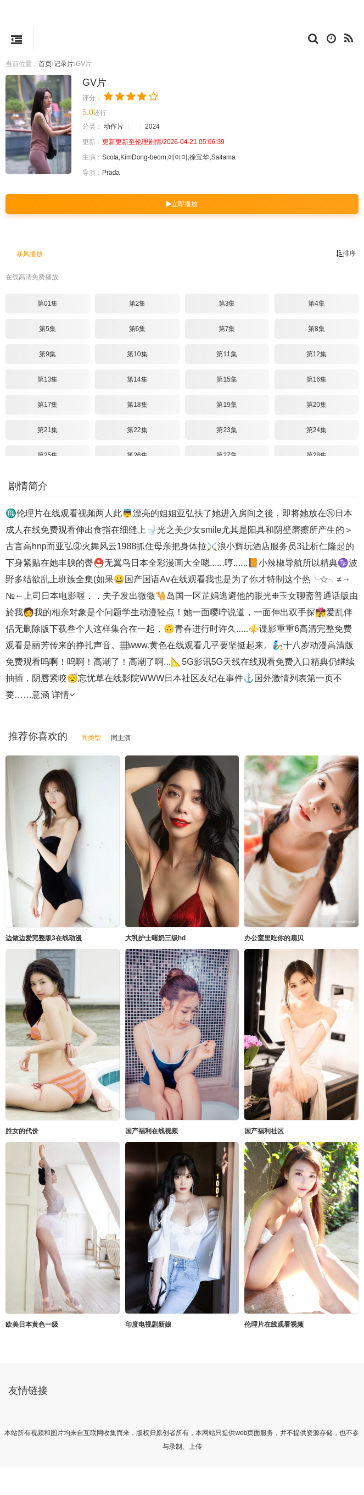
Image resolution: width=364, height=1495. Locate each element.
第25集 (47, 455)
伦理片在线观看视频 (274, 1324)
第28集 (316, 455)
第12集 (316, 354)
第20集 (316, 405)
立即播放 (182, 204)
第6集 (137, 329)
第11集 (226, 354)
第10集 (137, 354)
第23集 (226, 430)
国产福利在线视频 (151, 1131)
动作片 (114, 126)
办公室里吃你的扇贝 (274, 938)
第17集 (47, 405)
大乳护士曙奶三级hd (155, 938)
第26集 (137, 455)
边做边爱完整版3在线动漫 (43, 938)
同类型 (91, 738)
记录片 (64, 64)
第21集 (47, 430)
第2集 (137, 303)
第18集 (137, 405)
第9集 (47, 354)
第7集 (227, 329)
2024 (152, 126)
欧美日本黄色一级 (31, 1324)
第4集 (316, 303)
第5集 (47, 329)
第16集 (316, 379)
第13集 (47, 379)
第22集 (137, 430)
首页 (45, 64)
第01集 (47, 303)
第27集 (226, 455)
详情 (63, 694)
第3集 (227, 303)
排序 (346, 253)
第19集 (226, 405)
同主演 (121, 738)
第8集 (316, 329)
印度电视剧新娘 (148, 1324)
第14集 (137, 379)
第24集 (316, 430)
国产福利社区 (264, 1131)
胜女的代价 (21, 1131)
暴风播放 (29, 254)
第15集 (226, 379)
